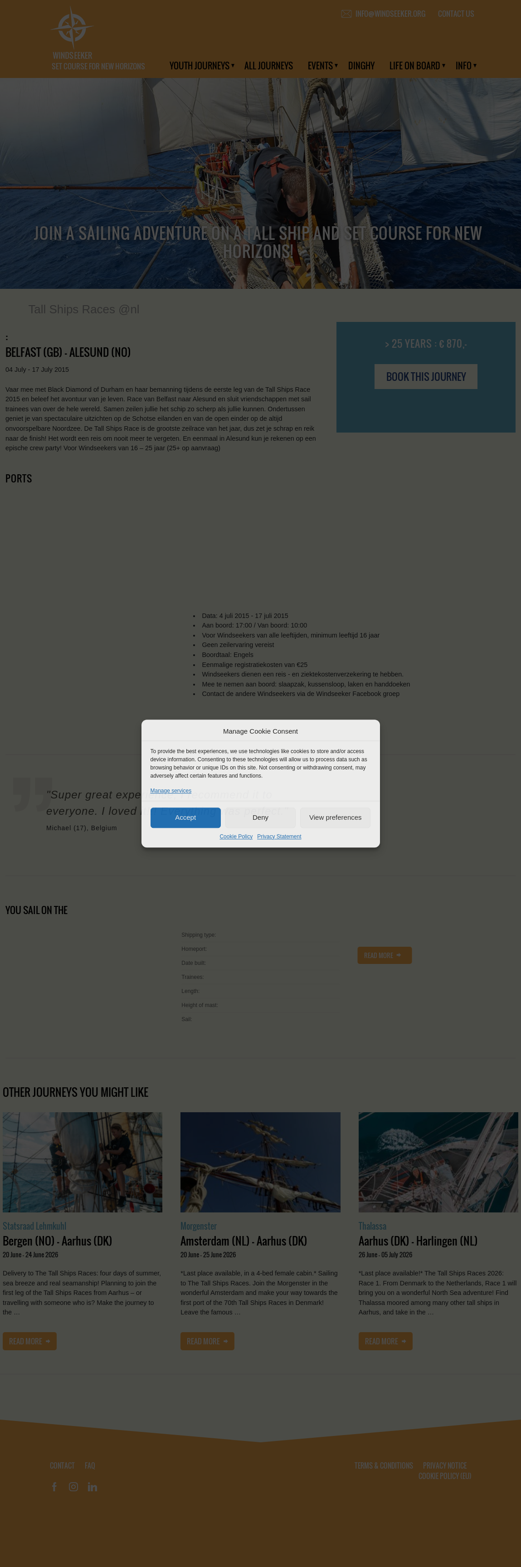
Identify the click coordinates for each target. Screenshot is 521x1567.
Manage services (171, 791)
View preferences (335, 817)
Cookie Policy (236, 836)
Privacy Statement (279, 836)
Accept (185, 817)
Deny (260, 817)
